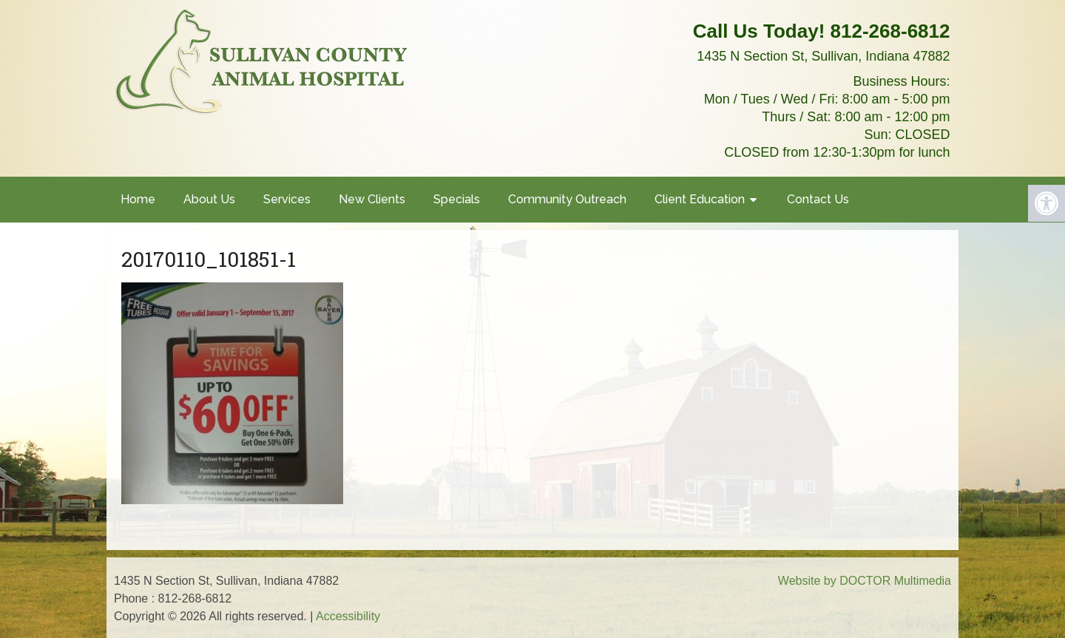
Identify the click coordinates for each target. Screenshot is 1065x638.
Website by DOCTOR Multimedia (864, 580)
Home (138, 199)
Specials (456, 199)
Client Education (700, 199)
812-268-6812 (890, 31)
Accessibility (348, 616)
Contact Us (818, 199)
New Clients (372, 199)
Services (287, 199)
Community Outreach (567, 199)
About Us (209, 199)
